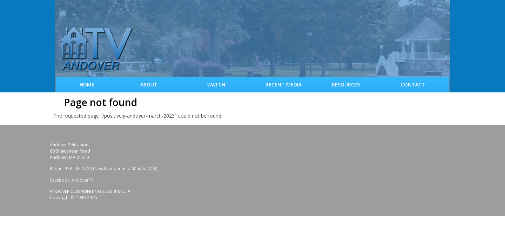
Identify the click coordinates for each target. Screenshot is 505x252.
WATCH (216, 84)
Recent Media (283, 84)
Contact (413, 84)
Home (87, 84)
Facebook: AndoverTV (72, 180)
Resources (346, 84)
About (148, 84)
